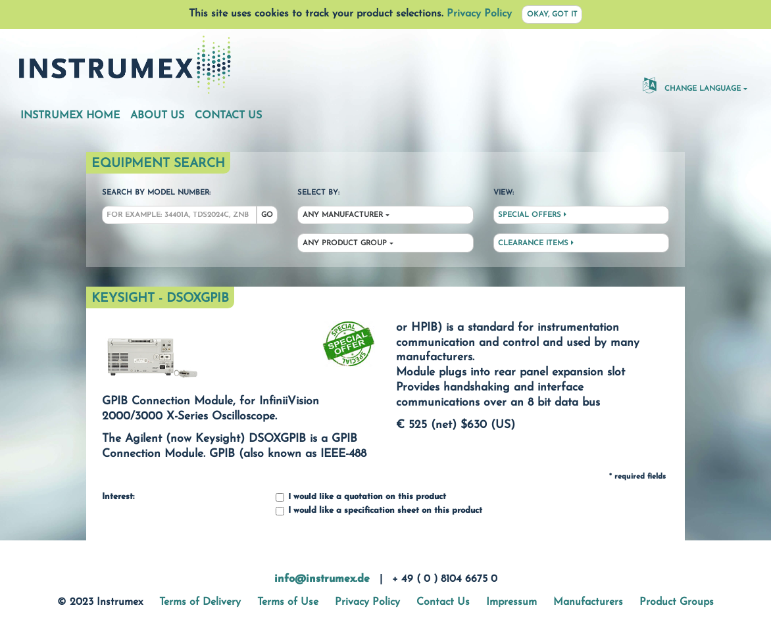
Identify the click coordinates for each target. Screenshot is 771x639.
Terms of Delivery (200, 602)
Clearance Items (536, 243)
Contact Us (228, 115)
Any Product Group (345, 243)
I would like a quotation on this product (361, 497)
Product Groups (676, 602)
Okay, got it (552, 14)
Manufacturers (588, 602)
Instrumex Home (70, 115)
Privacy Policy (479, 14)
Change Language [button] (692, 85)
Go (267, 215)
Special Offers (532, 215)
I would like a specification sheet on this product (379, 511)
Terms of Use (287, 602)
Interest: (118, 497)
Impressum (511, 602)
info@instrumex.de (322, 579)
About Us (157, 115)
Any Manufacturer (343, 215)
